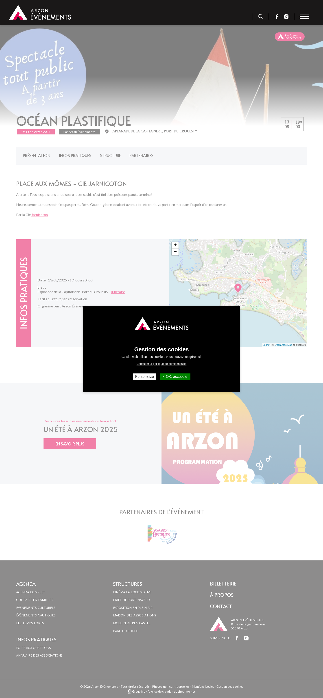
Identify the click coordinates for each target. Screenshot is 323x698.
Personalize (144, 376)
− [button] (175, 249)
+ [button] (175, 243)
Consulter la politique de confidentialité (162, 363)
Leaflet (266, 342)
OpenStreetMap (283, 342)
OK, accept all (175, 376)
